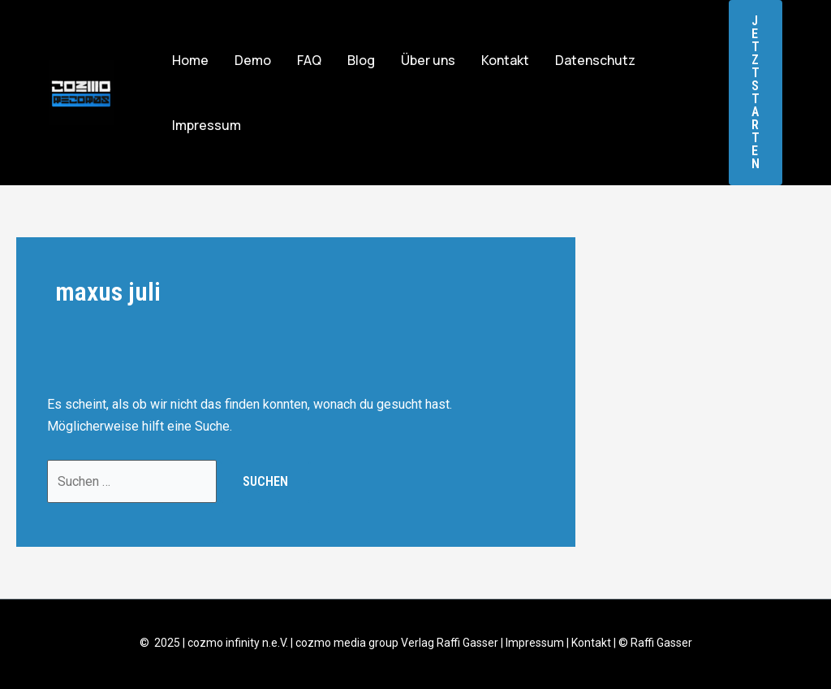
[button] (755, 92)
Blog (361, 60)
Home (190, 60)
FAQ (309, 60)
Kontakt (505, 60)
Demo (253, 60)
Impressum (206, 125)
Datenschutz (595, 60)
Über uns (428, 60)
